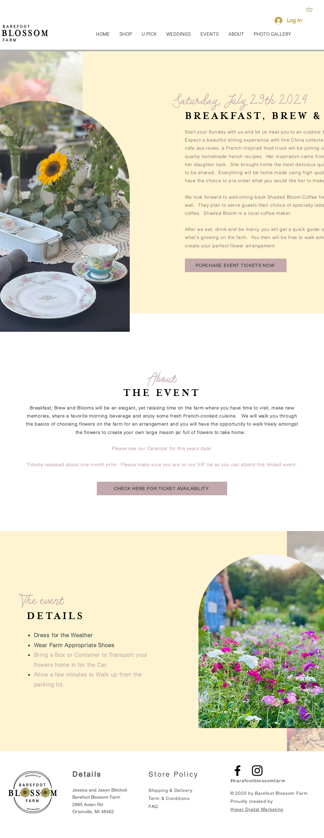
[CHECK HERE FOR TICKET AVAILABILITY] (162, 488)
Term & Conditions (169, 798)
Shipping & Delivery (170, 790)
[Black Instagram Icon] (257, 771)
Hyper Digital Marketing (256, 809)
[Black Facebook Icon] (237, 771)
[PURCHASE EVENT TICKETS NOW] (236, 265)
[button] (312, 9)
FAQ (153, 806)
